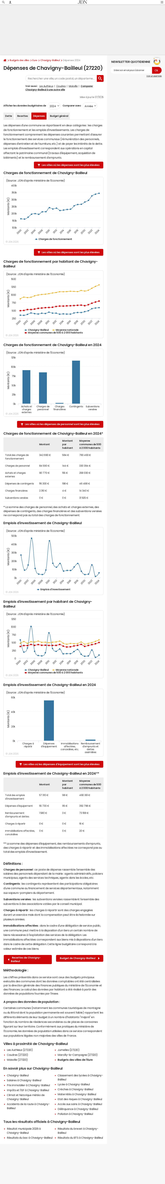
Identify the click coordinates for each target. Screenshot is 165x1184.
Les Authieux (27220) (20, 1050)
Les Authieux (46, 86)
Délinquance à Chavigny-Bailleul (78, 1109)
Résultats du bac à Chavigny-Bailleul (29, 1137)
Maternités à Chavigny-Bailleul (77, 1094)
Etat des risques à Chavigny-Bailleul (80, 1099)
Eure (34, 60)
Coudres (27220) (17, 1054)
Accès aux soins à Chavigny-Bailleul (80, 1104)
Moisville (73, 86)
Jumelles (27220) (68, 1050)
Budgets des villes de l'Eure (75, 1059)
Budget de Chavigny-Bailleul (80, 958)
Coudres (61, 86)
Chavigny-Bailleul (50, 60)
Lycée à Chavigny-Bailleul (74, 1084)
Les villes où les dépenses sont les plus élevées (71, 165)
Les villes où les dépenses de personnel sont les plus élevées (62, 424)
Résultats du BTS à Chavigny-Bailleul (80, 1137)
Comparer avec (71, 105)
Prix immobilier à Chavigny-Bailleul (28, 1085)
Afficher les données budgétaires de (24, 105)
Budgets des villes (19, 60)
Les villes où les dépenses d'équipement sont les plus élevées (62, 764)
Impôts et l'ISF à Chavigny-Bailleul (28, 1090)
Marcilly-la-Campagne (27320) (78, 1054)
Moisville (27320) (17, 1059)
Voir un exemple (154, 76)
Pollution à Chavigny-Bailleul (75, 1114)
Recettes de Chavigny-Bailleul (24, 959)
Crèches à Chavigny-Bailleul (75, 1089)
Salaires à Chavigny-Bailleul (24, 1080)
